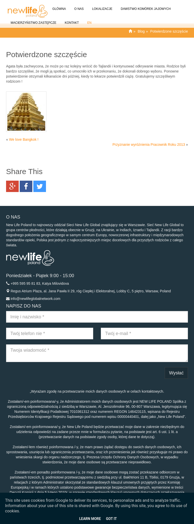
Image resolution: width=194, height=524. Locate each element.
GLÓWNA (59, 6)
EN (88, 20)
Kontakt (71, 20)
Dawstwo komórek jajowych (145, 6)
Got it (111, 519)
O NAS (79, 6)
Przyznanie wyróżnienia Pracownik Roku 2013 (148, 144)
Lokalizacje (101, 6)
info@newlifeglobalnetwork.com (35, 299)
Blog (141, 31)
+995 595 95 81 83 (25, 283)
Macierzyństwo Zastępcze (33, 20)
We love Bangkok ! (23, 139)
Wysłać (176, 372)
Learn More (90, 519)
